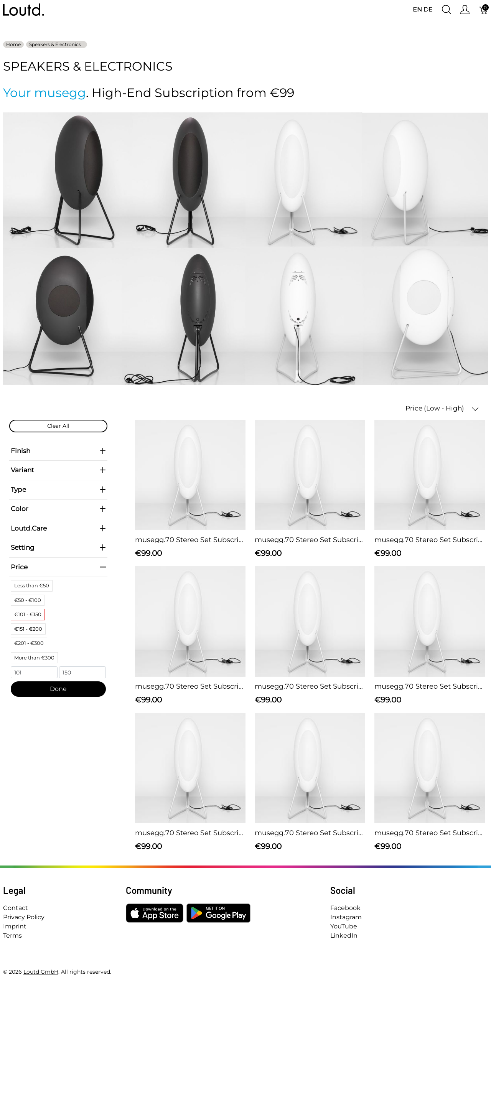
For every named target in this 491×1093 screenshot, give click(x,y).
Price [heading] (58, 567)
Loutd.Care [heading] (58, 528)
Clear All (58, 425)
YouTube (343, 926)
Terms (12, 935)
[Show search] (446, 10)
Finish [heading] (58, 451)
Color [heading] (58, 509)
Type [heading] (58, 489)
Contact (15, 908)
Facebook (345, 908)
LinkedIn (344, 935)
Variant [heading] (58, 470)
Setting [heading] (58, 547)
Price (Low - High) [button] (442, 408)
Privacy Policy (23, 917)
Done (58, 688)
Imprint (14, 926)
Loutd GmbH (40, 971)
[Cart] (484, 10)
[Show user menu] (465, 10)
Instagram (346, 917)
